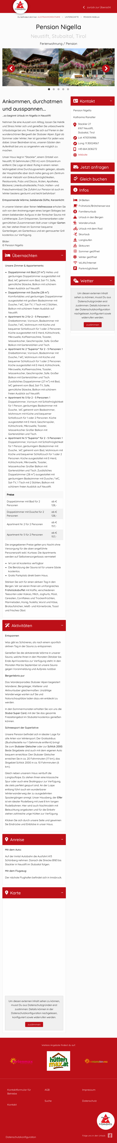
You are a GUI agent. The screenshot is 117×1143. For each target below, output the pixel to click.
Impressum (88, 1089)
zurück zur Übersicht (99, 7)
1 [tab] (49, 89)
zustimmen (34, 1024)
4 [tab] (63, 89)
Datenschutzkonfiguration (21, 1137)
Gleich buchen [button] (90, 179)
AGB (47, 1089)
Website (82, 154)
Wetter (83, 280)
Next (106, 68)
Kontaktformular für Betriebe (19, 1091)
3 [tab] (58, 89)
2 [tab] (53, 89)
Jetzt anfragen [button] (91, 167)
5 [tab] (68, 89)
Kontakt (84, 101)
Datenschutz (89, 1100)
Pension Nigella (58, 31)
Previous (11, 68)
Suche (48, 1100)
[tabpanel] (30, 67)
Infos (81, 190)
